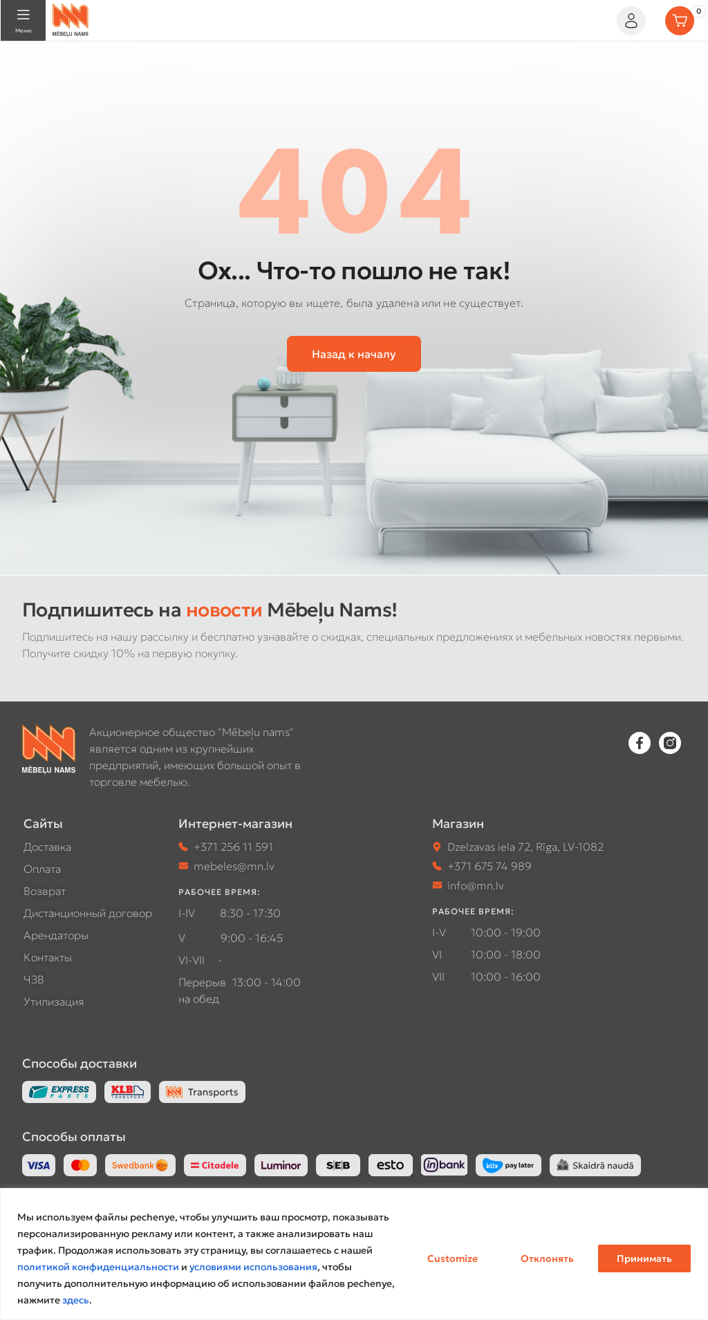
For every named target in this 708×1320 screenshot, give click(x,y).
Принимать (644, 1258)
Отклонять (547, 1258)
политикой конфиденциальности (98, 1267)
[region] (354, 1254)
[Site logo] (71, 19)
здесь (75, 1300)
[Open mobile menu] (23, 21)
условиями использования (253, 1267)
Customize (452, 1258)
